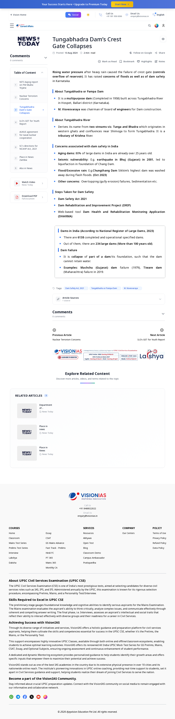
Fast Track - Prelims (56, 547)
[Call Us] (100, 15)
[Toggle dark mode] (88, 14)
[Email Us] (136, 15)
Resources (88, 533)
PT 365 (49, 557)
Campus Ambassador (94, 557)
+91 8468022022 (87, 508)
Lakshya (13, 557)
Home (12, 533)
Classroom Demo (92, 552)
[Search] (149, 25)
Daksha (12, 562)
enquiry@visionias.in (88, 515)
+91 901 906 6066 (114, 16)
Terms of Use (159, 533)
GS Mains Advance (55, 542)
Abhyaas (87, 538)
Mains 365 (51, 562)
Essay (48, 533)
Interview (13, 552)
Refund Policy (159, 542)
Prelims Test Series (18, 547)
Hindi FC (50, 552)
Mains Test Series (18, 542)
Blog (85, 547)
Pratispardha (89, 562)
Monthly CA (51, 567)
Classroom (14, 538)
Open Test (88, 542)
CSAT (48, 538)
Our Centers (128, 533)
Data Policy (158, 547)
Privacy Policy (159, 538)
